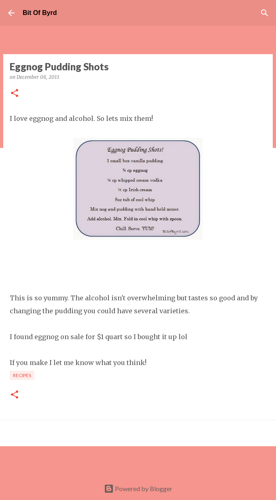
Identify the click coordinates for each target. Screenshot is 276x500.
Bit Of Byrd (40, 12)
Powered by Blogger (138, 488)
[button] (14, 93)
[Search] (265, 13)
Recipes (22, 375)
